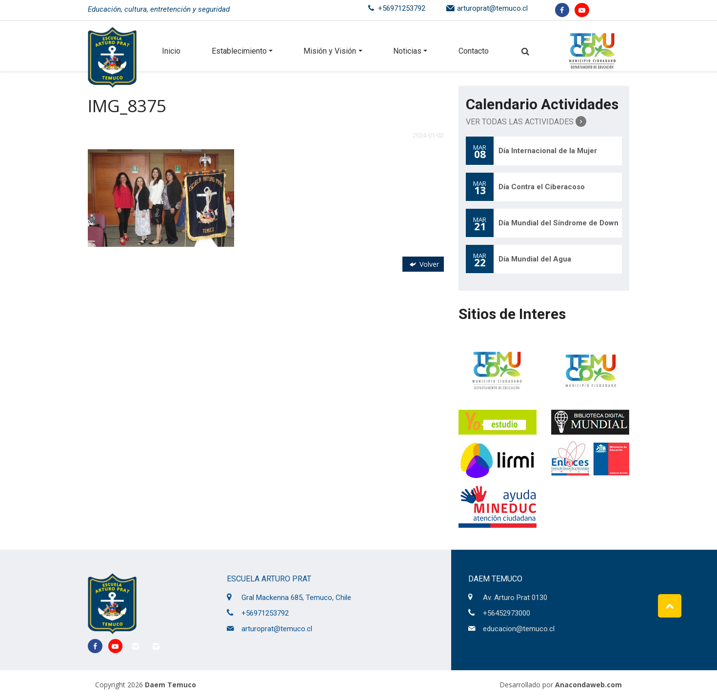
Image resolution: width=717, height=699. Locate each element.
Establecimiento (239, 51)
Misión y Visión (329, 51)
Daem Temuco (170, 684)
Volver (423, 264)
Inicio (171, 51)
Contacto (473, 51)
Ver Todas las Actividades (526, 121)
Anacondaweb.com (588, 684)
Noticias (407, 51)
